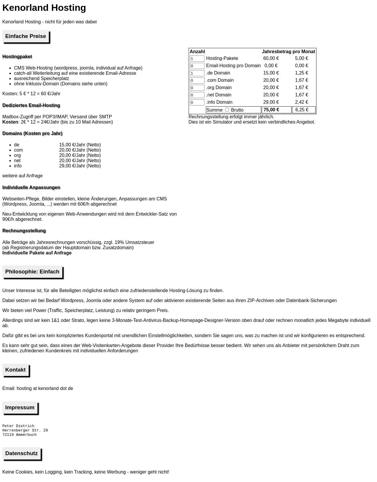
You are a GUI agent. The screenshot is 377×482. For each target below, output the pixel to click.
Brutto (234, 110)
